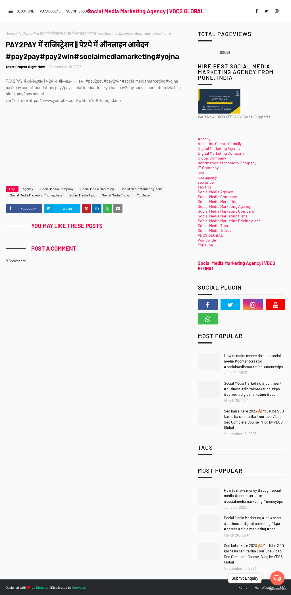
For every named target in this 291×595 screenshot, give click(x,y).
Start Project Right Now (25, 66)
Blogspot (42, 587)
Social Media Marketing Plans (142, 189)
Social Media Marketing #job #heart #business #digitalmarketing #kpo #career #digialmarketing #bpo (253, 389)
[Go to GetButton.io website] (277, 589)
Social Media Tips (82, 195)
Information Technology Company (227, 162)
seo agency (207, 177)
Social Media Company (56, 189)
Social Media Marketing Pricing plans (36, 195)
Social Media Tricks (116, 195)
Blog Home (25, 11)
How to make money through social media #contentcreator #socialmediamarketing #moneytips (253, 361)
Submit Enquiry (79, 11)
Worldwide (207, 240)
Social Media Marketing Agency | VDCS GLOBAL (146, 11)
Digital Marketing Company (221, 153)
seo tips (205, 187)
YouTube (24, 33)
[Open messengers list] (277, 578)
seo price (206, 182)
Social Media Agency (215, 191)
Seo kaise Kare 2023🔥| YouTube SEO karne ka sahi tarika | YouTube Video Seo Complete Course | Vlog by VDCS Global (254, 419)
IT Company (208, 167)
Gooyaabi (79, 587)
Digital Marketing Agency (219, 148)
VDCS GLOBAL (50, 11)
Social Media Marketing (97, 189)
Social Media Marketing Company (226, 211)
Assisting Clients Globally (220, 143)
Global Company (212, 158)
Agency (28, 189)
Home (10, 33)
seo (201, 172)
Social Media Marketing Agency (224, 206)
